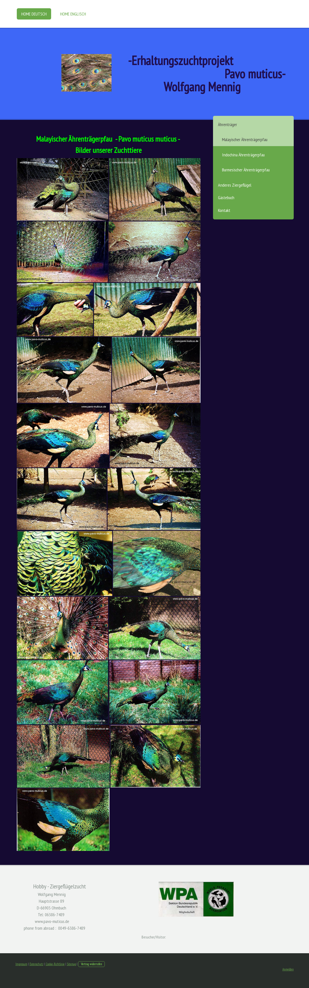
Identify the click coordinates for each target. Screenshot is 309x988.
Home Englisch (73, 14)
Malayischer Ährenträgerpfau (244, 139)
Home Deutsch (34, 14)
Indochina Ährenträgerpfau (243, 155)
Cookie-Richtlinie (55, 964)
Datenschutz (36, 964)
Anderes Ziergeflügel (234, 185)
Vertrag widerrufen (91, 964)
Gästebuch (226, 197)
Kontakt (224, 210)
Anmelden (288, 969)
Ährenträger (227, 124)
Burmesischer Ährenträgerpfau (246, 170)
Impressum (21, 964)
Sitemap (71, 964)
